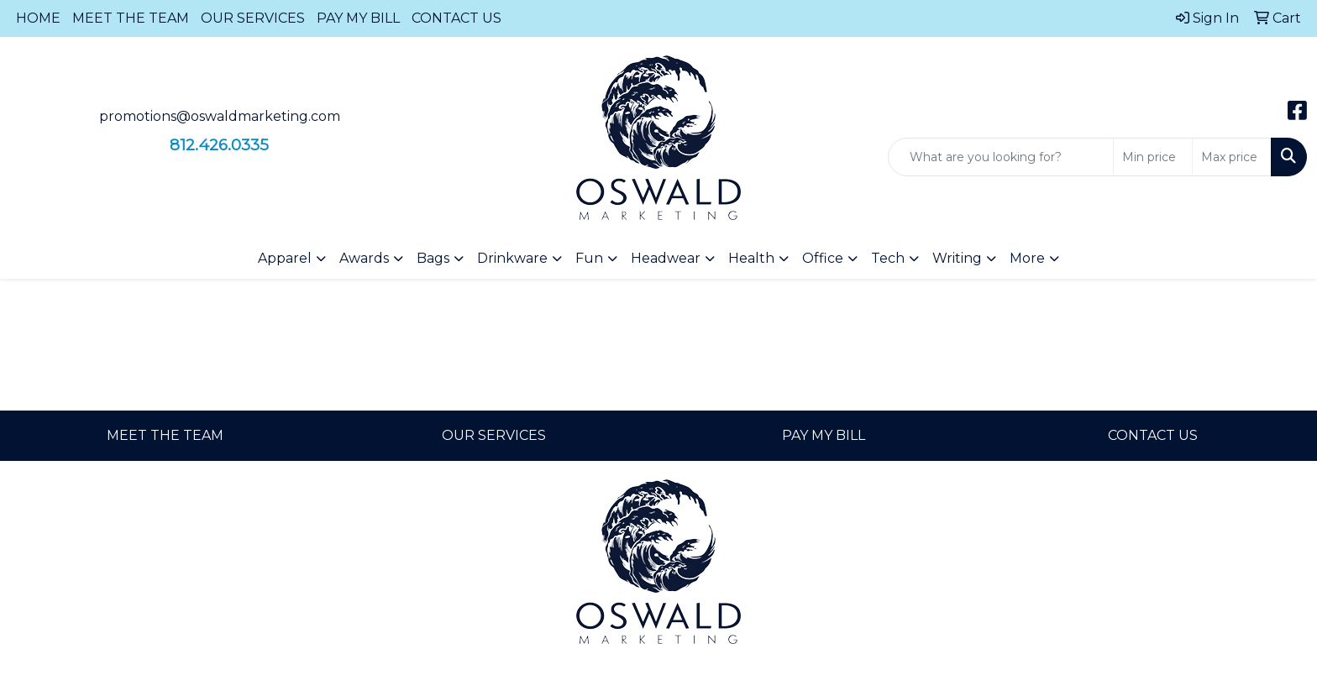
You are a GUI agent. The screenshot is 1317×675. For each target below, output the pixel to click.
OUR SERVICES (253, 18)
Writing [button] (957, 258)
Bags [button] (433, 258)
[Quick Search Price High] (1232, 157)
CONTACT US (456, 18)
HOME (38, 18)
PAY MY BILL (358, 18)
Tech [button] (888, 258)
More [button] (1027, 258)
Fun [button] (589, 258)
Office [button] (822, 258)
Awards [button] (364, 258)
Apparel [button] (285, 258)
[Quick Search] (1001, 157)
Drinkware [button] (512, 258)
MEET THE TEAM (130, 18)
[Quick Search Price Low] (1153, 157)
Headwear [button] (665, 258)
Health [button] (751, 258)
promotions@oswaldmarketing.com (219, 116)
